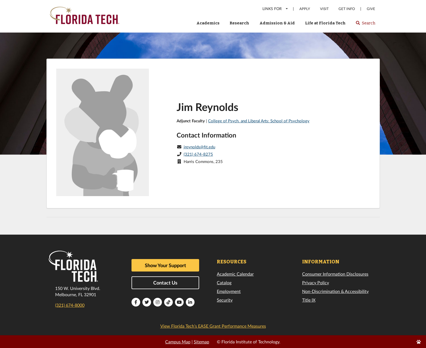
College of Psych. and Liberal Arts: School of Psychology (258, 120)
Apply (304, 9)
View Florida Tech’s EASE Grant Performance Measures (213, 325)
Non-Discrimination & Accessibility (335, 291)
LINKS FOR (275, 8)
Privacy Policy (315, 282)
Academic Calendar (235, 273)
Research (239, 23)
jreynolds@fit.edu (199, 146)
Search (365, 25)
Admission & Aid (277, 23)
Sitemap (201, 341)
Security (225, 299)
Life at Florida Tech (325, 23)
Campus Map (177, 341)
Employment (229, 291)
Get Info (347, 9)
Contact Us (165, 283)
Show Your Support (165, 265)
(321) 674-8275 (198, 154)
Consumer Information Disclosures (335, 273)
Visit (324, 9)
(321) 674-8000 (69, 305)
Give (371, 9)
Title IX (308, 299)
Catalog (224, 282)
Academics (208, 23)
